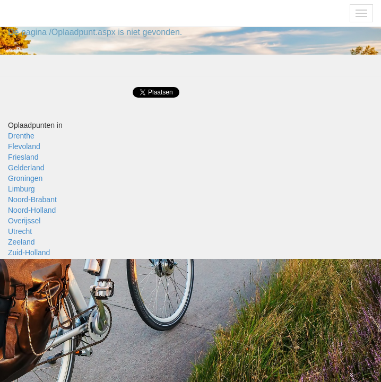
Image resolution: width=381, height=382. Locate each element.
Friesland (23, 157)
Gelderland (26, 167)
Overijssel (24, 220)
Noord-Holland (32, 210)
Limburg (21, 189)
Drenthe (21, 136)
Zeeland (21, 242)
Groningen (25, 178)
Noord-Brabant (32, 199)
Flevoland (24, 146)
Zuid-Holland (29, 252)
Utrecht (20, 231)
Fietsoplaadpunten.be (54, 13)
